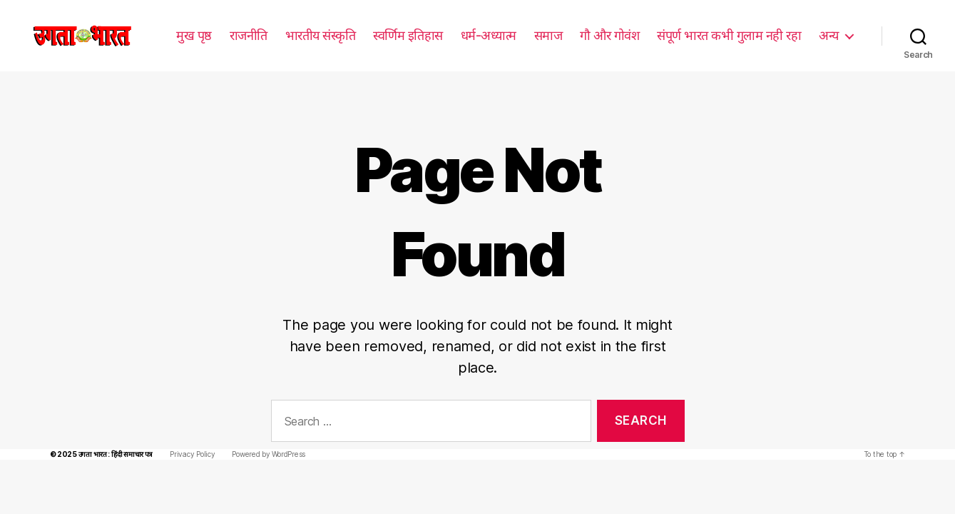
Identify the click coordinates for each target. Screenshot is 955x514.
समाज (548, 35)
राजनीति (250, 35)
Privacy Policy (189, 433)
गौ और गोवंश (609, 35)
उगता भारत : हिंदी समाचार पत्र (112, 433)
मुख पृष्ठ (195, 35)
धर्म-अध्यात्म (489, 35)
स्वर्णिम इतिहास (409, 35)
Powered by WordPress (262, 433)
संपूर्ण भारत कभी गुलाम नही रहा (729, 35)
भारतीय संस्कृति (322, 35)
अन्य (829, 35)
